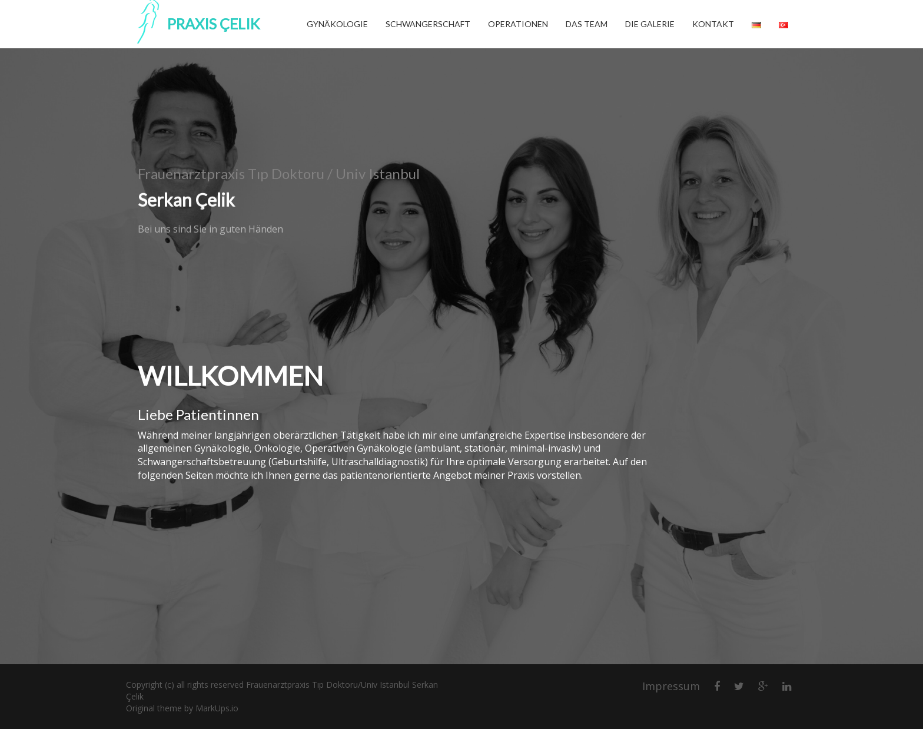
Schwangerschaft (428, 24)
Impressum (671, 686)
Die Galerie (650, 24)
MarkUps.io (216, 708)
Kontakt (713, 24)
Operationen (518, 24)
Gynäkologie (337, 24)
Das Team (586, 24)
